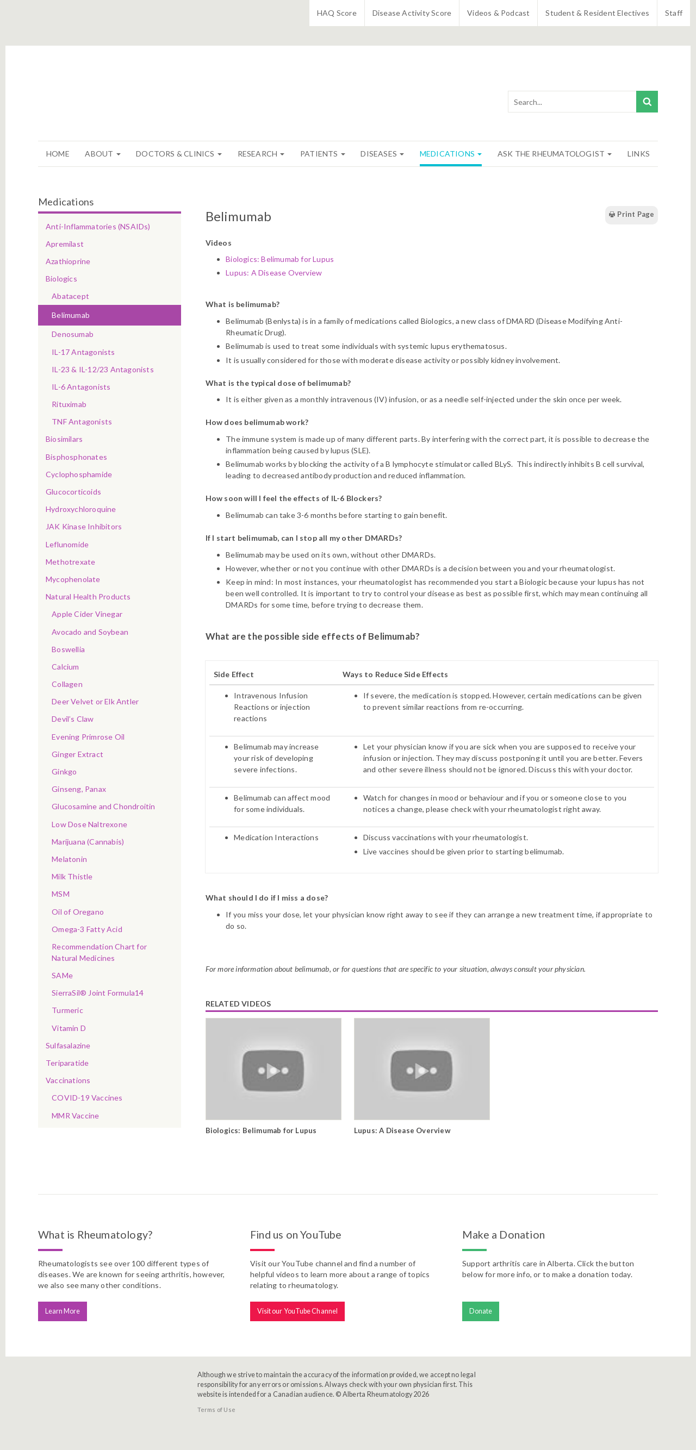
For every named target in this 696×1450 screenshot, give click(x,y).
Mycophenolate (73, 579)
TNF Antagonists (82, 421)
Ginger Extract (77, 754)
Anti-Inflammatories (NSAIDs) (98, 226)
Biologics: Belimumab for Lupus (280, 259)
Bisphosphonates (76, 456)
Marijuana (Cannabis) (88, 841)
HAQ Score (337, 12)
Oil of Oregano (78, 911)
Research (261, 153)
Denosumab (73, 334)
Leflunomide (67, 544)
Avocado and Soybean (90, 631)
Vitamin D (69, 1028)
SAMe (62, 975)
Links (638, 153)
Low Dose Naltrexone (89, 824)
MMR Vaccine (75, 1115)
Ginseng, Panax (79, 788)
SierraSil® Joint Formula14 (98, 992)
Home (58, 153)
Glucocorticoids (73, 491)
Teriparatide (67, 1062)
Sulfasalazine (68, 1045)
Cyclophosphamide (79, 474)
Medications (451, 153)
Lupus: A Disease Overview (274, 272)
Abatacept (70, 296)
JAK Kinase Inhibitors (84, 526)
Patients (322, 153)
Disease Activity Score (411, 12)
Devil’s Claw (73, 718)
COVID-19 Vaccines (87, 1097)
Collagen (67, 684)
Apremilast (65, 243)
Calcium (65, 666)
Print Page (631, 215)
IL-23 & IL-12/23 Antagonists (103, 369)
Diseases (382, 153)
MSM (61, 893)
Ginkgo (64, 771)
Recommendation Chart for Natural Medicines (99, 952)
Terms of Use (216, 1409)
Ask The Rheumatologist (555, 153)
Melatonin (69, 859)
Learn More (62, 1311)
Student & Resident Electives (597, 12)
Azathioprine (68, 261)
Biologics (61, 278)
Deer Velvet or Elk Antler (95, 701)
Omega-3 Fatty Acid (87, 929)
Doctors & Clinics (179, 153)
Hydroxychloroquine (81, 509)
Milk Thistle (72, 876)
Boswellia (68, 649)
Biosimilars (64, 438)
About (102, 153)
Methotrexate (70, 561)
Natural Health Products (88, 596)
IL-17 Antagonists (83, 352)
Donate (481, 1311)
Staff (673, 12)
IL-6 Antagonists (81, 386)
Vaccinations (68, 1080)
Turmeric (67, 1010)
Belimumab (71, 315)
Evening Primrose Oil (88, 736)
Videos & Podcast (498, 12)
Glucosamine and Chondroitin (103, 806)
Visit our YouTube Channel (297, 1311)
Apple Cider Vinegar (87, 613)
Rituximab (69, 404)
